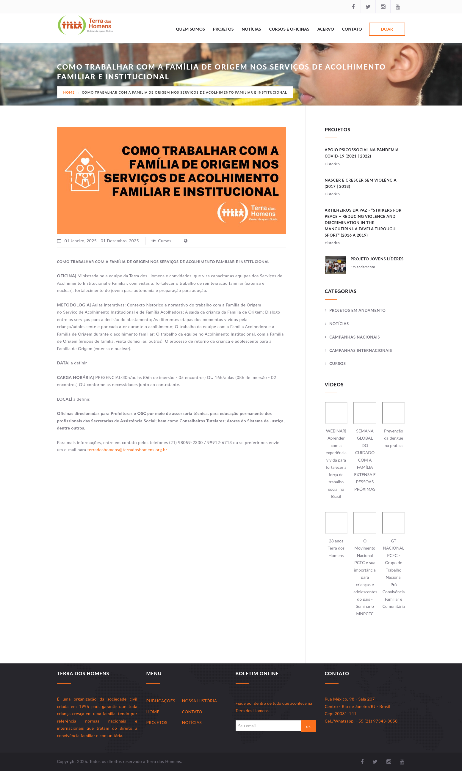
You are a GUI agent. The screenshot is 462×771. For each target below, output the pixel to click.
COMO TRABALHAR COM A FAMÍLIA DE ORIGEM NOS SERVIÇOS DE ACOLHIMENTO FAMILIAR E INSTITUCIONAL (184, 92)
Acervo (325, 29)
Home (69, 92)
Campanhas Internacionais (360, 350)
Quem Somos (190, 29)
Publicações (160, 700)
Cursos (337, 363)
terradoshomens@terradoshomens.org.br (127, 449)
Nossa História (199, 700)
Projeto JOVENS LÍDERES (377, 259)
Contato (352, 29)
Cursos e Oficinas (289, 29)
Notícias (251, 29)
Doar (387, 29)
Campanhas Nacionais (354, 337)
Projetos (223, 29)
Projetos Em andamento (357, 310)
